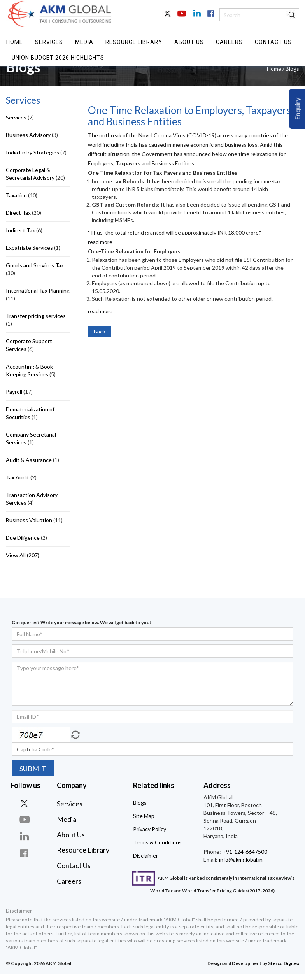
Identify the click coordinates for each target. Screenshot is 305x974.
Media (84, 42)
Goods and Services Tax (35, 265)
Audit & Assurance (29, 459)
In (196, 18)
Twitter (168, 18)
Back (99, 331)
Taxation (16, 195)
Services (49, 42)
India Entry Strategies (32, 152)
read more (100, 242)
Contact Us (273, 42)
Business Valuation (29, 520)
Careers (229, 42)
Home (14, 42)
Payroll (14, 391)
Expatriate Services (29, 247)
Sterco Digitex (283, 963)
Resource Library (133, 42)
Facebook (210, 18)
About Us (189, 42)
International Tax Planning (38, 290)
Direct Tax (18, 212)
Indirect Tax (20, 230)
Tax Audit (17, 477)
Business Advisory (28, 135)
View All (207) (22, 555)
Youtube (182, 18)
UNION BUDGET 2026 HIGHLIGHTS (58, 57)
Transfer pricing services (36, 315)
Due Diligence (23, 537)
